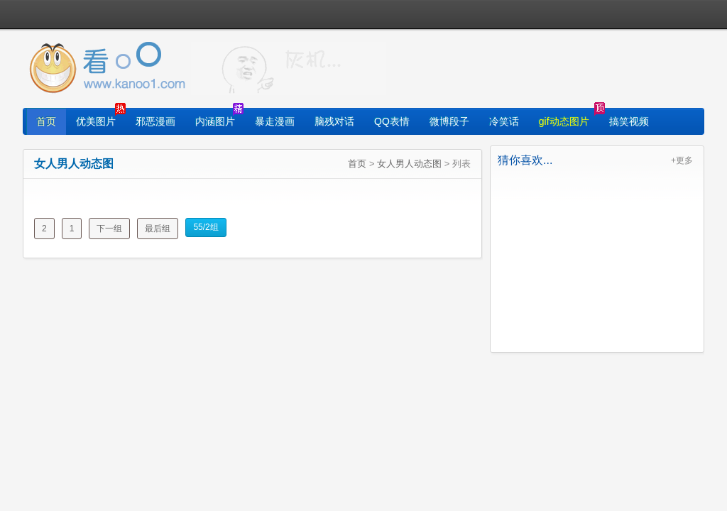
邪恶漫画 (155, 121)
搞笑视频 (629, 121)
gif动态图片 (564, 121)
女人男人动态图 (409, 163)
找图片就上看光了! (288, 68)
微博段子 (449, 121)
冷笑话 (504, 121)
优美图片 (96, 121)
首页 (46, 121)
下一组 (109, 228)
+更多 (682, 160)
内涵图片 (215, 121)
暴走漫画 (275, 121)
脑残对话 (334, 121)
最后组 (157, 228)
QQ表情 (392, 121)
